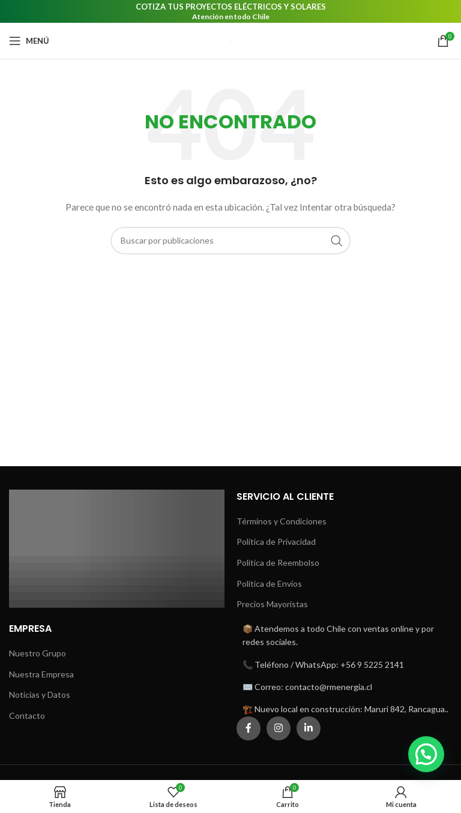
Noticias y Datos (39, 694)
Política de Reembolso (278, 562)
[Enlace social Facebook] (249, 728)
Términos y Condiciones (282, 521)
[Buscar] (230, 240)
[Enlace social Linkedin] (309, 728)
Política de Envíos (269, 583)
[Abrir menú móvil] (29, 41)
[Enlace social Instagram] (279, 728)
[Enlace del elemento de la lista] (344, 664)
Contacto (27, 715)
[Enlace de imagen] (117, 547)
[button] (426, 754)
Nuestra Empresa (41, 674)
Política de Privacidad (276, 541)
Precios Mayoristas (272, 604)
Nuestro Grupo (37, 653)
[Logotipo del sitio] (230, 40)
